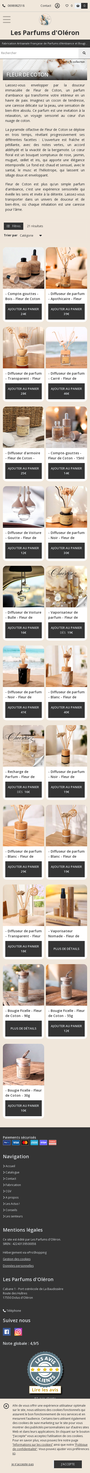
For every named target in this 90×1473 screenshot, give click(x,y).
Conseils (10, 1210)
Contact (46, 6)
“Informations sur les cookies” (32, 1445)
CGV (7, 1191)
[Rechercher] (84, 53)
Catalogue (11, 1172)
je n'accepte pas (23, 1464)
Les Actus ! (11, 1204)
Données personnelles (18, 1266)
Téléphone (12, 1311)
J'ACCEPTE (68, 1464)
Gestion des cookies (16, 1259)
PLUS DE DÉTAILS (66, 949)
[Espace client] (57, 6)
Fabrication (12, 1185)
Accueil (9, 1166)
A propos (10, 1197)
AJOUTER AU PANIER (23, 311)
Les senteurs (13, 1216)
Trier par (11, 235)
